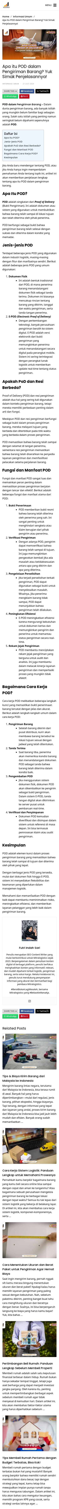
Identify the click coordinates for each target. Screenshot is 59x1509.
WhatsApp (10, 96)
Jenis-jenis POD (13, 141)
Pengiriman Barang (29, 104)
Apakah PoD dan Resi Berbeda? (22, 145)
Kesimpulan (11, 157)
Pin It (24, 96)
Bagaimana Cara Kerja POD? (21, 153)
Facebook (27, 91)
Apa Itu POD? (11, 137)
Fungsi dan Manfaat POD (18, 149)
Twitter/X (43, 91)
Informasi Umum (22, 16)
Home (5, 16)
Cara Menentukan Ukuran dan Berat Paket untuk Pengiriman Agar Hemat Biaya (28, 1269)
